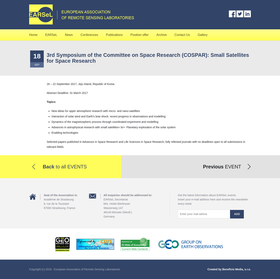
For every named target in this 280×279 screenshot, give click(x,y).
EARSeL (51, 34)
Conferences (89, 34)
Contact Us (182, 34)
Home (33, 34)
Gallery (203, 34)
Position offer (139, 34)
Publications (114, 34)
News (69, 34)
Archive (161, 34)
